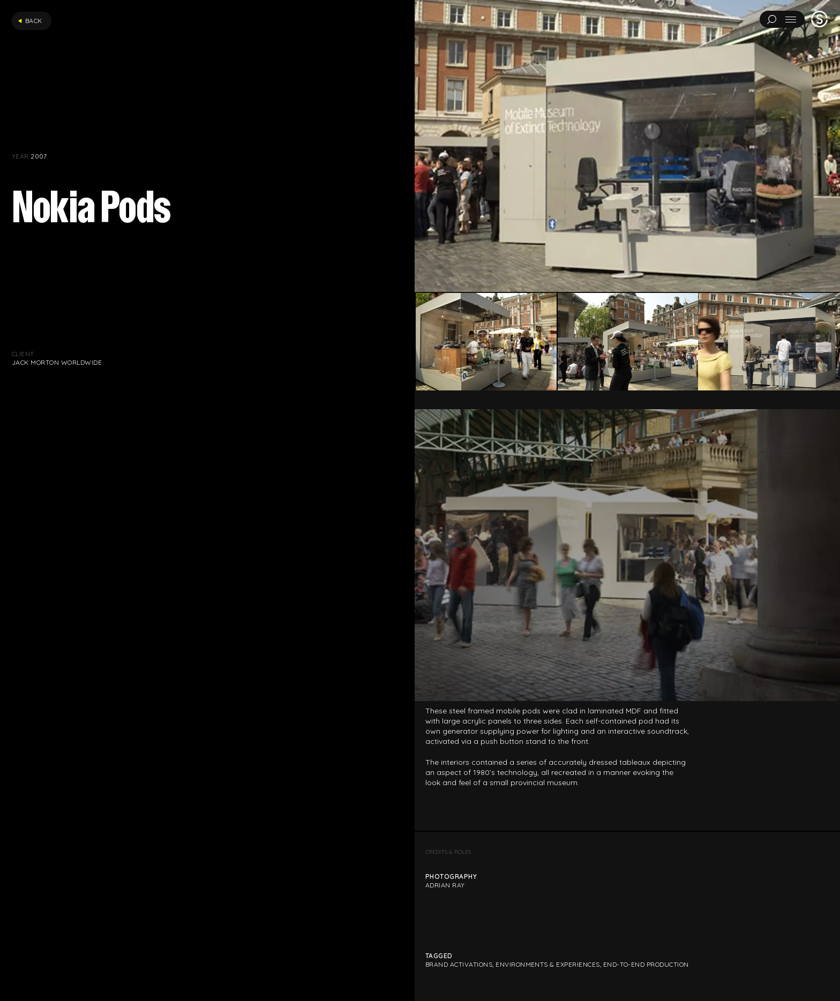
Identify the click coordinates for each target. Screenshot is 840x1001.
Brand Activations (458, 964)
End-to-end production (646, 964)
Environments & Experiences (547, 964)
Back (30, 21)
